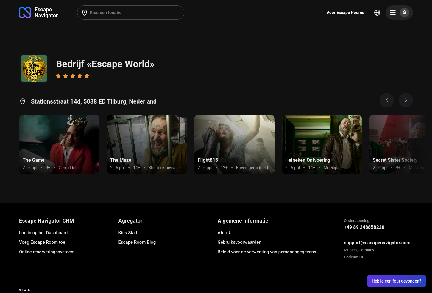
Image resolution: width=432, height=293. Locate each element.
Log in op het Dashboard (43, 232)
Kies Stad (127, 232)
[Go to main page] (38, 12)
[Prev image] (387, 100)
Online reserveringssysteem (47, 252)
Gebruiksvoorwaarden (239, 242)
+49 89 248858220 (364, 227)
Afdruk (224, 232)
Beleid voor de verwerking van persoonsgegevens (267, 252)
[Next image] (406, 100)
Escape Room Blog (137, 242)
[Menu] (399, 12)
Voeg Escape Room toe (42, 242)
